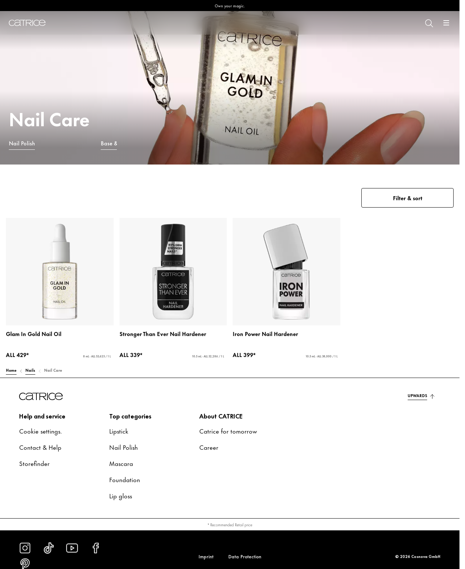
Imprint (206, 556)
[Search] (428, 23)
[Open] (446, 22)
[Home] (27, 22)
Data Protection (244, 556)
